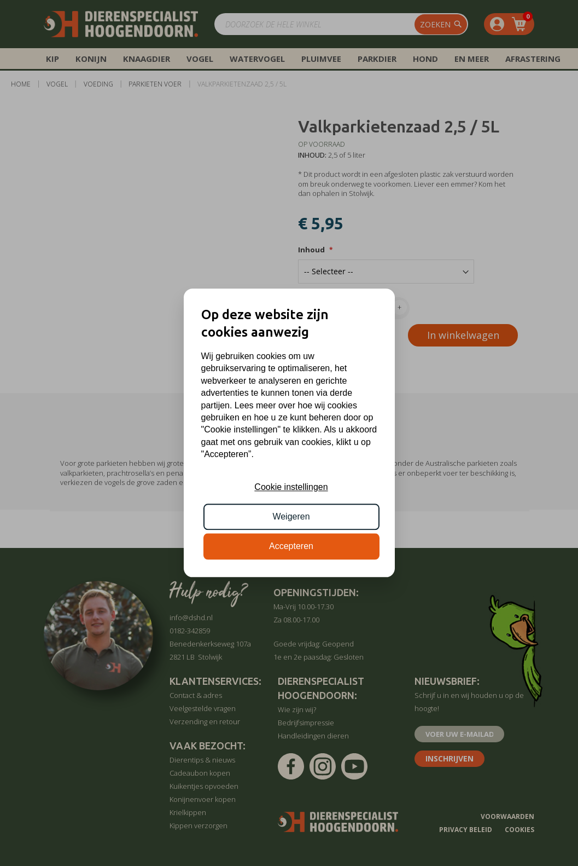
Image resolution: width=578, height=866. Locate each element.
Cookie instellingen (291, 487)
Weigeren (291, 516)
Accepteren (291, 546)
